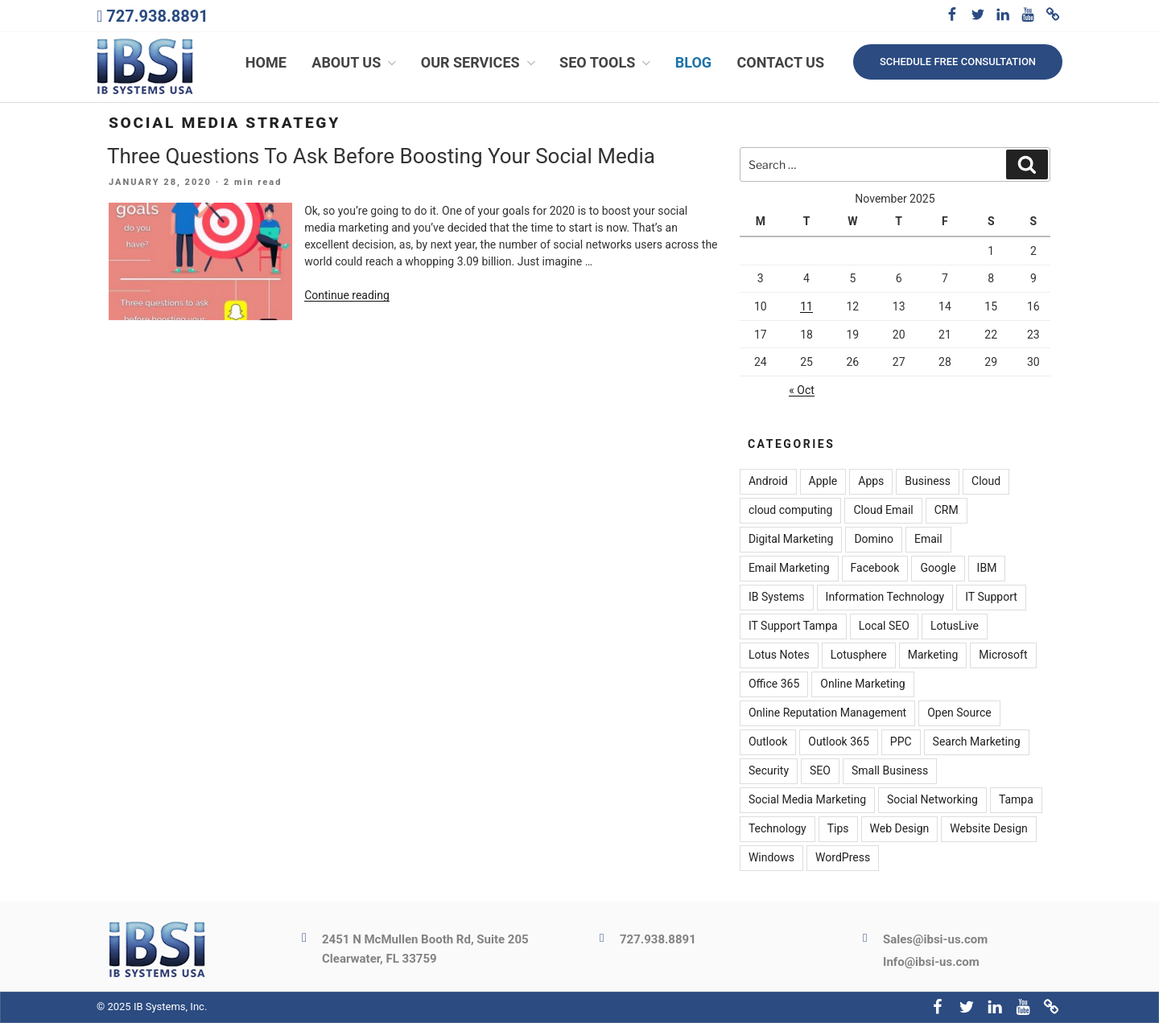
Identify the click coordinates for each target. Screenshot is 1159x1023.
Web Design (900, 829)
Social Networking (932, 800)
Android (768, 481)
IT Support (991, 597)
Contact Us (780, 62)
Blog (693, 62)
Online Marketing (862, 684)
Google (937, 568)
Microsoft (1003, 655)
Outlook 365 (838, 742)
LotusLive (954, 626)
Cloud (985, 481)
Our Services (479, 62)
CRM (946, 510)
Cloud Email (883, 510)
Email (928, 539)
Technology (777, 829)
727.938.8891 (157, 16)
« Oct (802, 390)
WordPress (842, 858)
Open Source (959, 713)
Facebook (875, 568)
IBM (987, 568)
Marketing (933, 655)
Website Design (988, 829)
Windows (771, 858)
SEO (820, 771)
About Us (355, 62)
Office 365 (774, 684)
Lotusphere (859, 655)
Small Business (890, 771)
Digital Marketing (791, 539)
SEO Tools (606, 62)
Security (769, 771)
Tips (838, 829)
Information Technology (885, 597)
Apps (871, 481)
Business (928, 481)
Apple (823, 481)
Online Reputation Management (827, 713)
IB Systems (777, 597)
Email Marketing (789, 568)
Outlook (768, 742)
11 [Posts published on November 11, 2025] (806, 306)
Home (266, 62)
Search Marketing (977, 742)
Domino (873, 539)
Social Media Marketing (807, 800)
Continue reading (347, 296)
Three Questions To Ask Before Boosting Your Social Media (381, 156)
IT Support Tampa (793, 626)
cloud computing (791, 510)
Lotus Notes (779, 655)
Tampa (1016, 800)
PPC (901, 742)
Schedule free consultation (958, 61)
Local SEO (884, 626)
